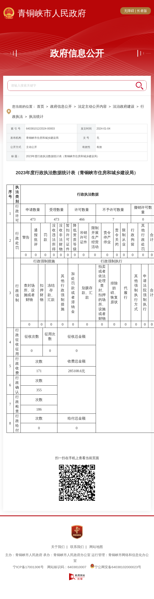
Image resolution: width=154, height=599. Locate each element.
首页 (40, 106)
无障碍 (129, 11)
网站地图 (96, 547)
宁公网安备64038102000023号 (115, 567)
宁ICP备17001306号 (28, 567)
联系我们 (77, 547)
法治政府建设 (123, 106)
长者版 (142, 11)
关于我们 (58, 547)
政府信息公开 (77, 53)
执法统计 (36, 116)
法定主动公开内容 (92, 106)
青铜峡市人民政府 (52, 13)
